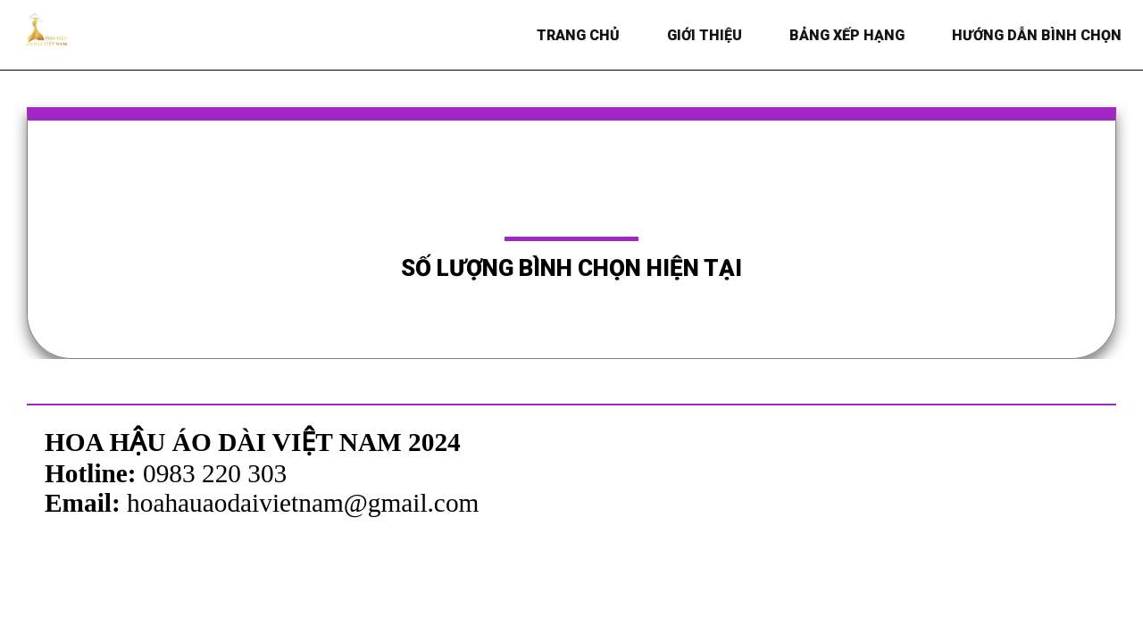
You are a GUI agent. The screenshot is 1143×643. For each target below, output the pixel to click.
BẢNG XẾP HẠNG (849, 35)
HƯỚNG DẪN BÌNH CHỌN (1039, 35)
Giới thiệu (707, 35)
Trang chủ (580, 35)
